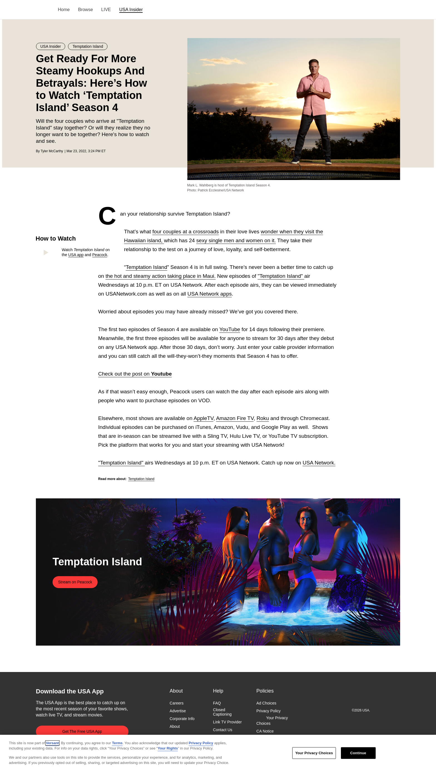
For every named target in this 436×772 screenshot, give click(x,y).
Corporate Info (182, 719)
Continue (358, 753)
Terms (117, 743)
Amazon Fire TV (235, 418)
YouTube (229, 329)
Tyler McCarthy (52, 151)
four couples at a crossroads (185, 231)
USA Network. (319, 463)
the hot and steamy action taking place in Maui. (160, 276)
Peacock (99, 255)
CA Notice (265, 731)
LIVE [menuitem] (106, 9)
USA (43, 9)
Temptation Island (146, 267)
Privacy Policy (268, 711)
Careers (177, 703)
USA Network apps (209, 294)
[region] (218, 753)
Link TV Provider (227, 722)
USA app (75, 255)
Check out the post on (135, 374)
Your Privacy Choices (272, 721)
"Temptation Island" (281, 276)
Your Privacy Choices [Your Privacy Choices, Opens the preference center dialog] (314, 753)
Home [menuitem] (64, 9)
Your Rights (168, 748)
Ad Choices (266, 703)
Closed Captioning (222, 712)
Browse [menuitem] (85, 9)
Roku (263, 418)
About (175, 726)
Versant (52, 743)
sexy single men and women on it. (236, 240)
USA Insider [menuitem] (131, 9)
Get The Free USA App (82, 731)
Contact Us (222, 730)
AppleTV (203, 418)
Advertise (178, 711)
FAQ (217, 703)
